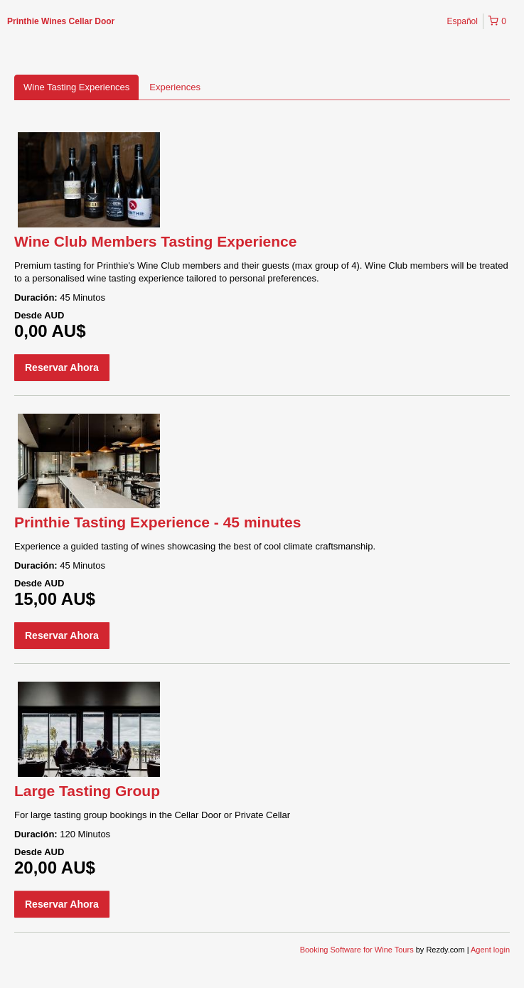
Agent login (490, 949)
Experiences (174, 87)
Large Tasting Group (87, 791)
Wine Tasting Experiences (76, 87)
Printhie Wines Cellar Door (60, 21)
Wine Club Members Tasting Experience (155, 241)
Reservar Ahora (62, 367)
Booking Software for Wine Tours (358, 949)
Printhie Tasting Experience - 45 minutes (157, 522)
